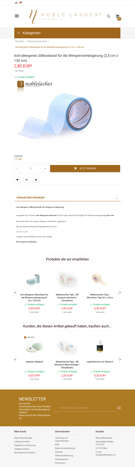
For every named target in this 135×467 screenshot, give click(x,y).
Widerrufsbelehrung (64, 455)
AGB (57, 444)
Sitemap (58, 452)
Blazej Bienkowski (104, 438)
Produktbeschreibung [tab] (31, 197)
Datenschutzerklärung (65, 448)
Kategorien (29, 33)
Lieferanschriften (22, 441)
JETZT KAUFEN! (85, 168)
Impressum (60, 463)
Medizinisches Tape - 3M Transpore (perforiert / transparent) (67, 297)
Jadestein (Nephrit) (34, 362)
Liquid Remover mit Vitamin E (100, 362)
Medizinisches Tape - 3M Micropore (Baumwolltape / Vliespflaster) (67, 365)
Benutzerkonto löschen (24, 452)
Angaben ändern (21, 449)
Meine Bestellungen (23, 438)
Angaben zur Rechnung (25, 445)
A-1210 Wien (101, 448)
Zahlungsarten (61, 459)
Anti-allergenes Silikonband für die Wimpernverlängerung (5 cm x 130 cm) (34, 297)
